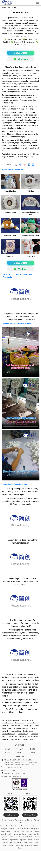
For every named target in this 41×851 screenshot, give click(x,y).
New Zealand (23, 837)
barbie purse (19, 723)
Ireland (19, 842)
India (9, 834)
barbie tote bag (16, 739)
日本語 (32, 749)
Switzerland (19, 845)
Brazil (3, 831)
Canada (36, 831)
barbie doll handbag (8, 734)
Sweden (11, 845)
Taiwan (29, 826)
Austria (29, 840)
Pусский (20, 749)
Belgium (5, 842)
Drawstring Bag (10, 191)
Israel (25, 842)
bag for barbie (28, 731)
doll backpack (28, 739)
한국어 (7, 752)
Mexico (8, 831)
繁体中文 (32, 752)
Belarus (36, 840)
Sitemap (29, 820)
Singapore (36, 826)
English (7, 749)
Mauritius (36, 834)
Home (3, 8)
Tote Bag (31, 191)
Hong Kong (15, 826)
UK (31, 831)
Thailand (20, 829)
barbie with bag (23, 734)
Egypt (30, 834)
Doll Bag (10, 256)
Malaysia (4, 829)
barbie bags (28, 726)
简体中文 (20, 752)
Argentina (22, 840)
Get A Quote (20, 53)
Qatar (31, 837)
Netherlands (13, 837)
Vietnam (27, 829)
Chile (22, 831)
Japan (31, 842)
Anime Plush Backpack (30, 235)
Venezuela (28, 845)
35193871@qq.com (15, 776)
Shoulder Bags (10, 212)
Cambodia (22, 834)
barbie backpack (7, 723)
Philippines (35, 829)
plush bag (22, 736)
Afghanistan (14, 840)
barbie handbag (16, 726)
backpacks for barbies (20, 728)
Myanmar (4, 837)
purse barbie (12, 736)
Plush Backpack (10, 235)
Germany (13, 842)
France (15, 834)
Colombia (15, 831)
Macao (22, 826)
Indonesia (12, 829)
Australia (3, 834)
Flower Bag (31, 256)
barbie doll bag (16, 731)
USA (27, 831)
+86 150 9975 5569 (14, 767)
